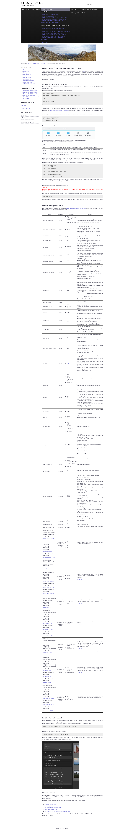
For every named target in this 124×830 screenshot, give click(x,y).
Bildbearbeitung (47, 9)
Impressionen (81, 12)
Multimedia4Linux (33, 3)
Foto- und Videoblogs (26, 107)
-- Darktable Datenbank (48, 16)
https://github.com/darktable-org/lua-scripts (59, 110)
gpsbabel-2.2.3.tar (47, 607)
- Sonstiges (44, 42)
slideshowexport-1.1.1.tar (48, 704)
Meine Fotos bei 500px (28, 122)
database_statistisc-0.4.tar (49, 538)
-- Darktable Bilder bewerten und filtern (54, 17)
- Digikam (44, 39)
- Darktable (44, 11)
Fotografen (23, 105)
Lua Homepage (48, 806)
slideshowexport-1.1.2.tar (48, 710)
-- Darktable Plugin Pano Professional (53, 36)
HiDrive (23, 117)
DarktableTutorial (27, 74)
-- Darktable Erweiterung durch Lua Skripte (55, 25)
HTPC (72, 12)
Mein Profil (25, 115)
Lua (84, 71)
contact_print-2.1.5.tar (48, 635)
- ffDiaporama (45, 40)
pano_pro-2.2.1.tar (47, 676)
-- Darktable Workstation (49, 23)
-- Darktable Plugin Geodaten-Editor (52, 33)
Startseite (29, 63)
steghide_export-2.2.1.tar (48, 581)
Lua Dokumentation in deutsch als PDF (53, 807)
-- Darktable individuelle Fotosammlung (53, 19)
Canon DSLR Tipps (27, 82)
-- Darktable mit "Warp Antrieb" (50, 22)
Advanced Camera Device (89, 9)
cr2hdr (68, 363)
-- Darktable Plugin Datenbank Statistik (53, 28)
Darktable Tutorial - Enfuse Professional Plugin (88, 651)
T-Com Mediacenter (27, 120)
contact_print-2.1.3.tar (48, 623)
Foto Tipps (25, 73)
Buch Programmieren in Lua (51, 809)
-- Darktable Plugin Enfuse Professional (54, 34)
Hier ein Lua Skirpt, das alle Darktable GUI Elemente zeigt (58, 811)
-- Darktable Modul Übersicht (50, 14)
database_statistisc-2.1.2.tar (49, 551)
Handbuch (79, 546)
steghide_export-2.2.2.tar (48, 587)
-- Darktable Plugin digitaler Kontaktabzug (54, 26)
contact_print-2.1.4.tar (48, 629)
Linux (38, 9)
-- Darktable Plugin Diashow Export (52, 37)
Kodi (24, 69)
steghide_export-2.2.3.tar (48, 593)
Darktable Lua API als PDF (51, 803)
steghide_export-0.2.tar (48, 568)
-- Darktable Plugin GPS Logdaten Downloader (55, 31)
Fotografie (75, 9)
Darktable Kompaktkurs (28, 80)
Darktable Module (27, 79)
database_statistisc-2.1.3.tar (49, 557)
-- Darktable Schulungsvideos (50, 13)
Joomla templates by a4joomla (62, 828)
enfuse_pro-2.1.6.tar (47, 652)
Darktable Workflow (27, 76)
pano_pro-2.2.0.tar (47, 670)
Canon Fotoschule (25, 108)
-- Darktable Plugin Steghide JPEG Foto (53, 30)
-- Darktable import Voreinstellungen (53, 20)
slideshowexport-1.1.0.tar (48, 698)
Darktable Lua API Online (50, 804)
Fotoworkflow (26, 71)
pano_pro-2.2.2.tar (47, 682)
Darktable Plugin (27, 77)
